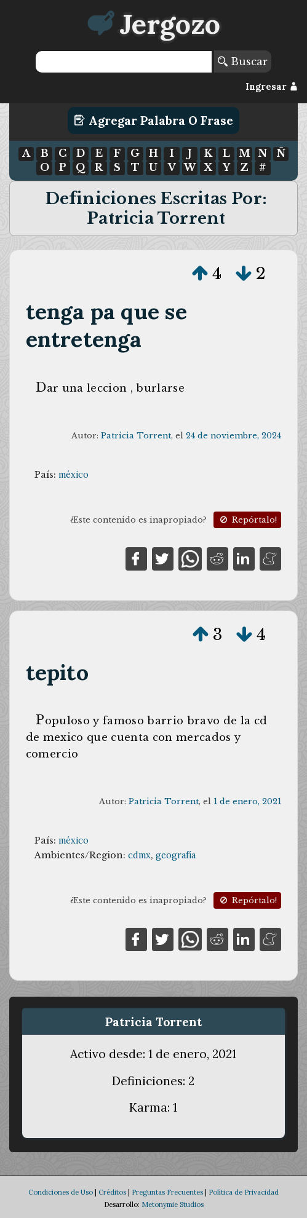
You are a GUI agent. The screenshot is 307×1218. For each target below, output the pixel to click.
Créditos (112, 1192)
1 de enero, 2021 (247, 801)
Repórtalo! (247, 519)
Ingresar (271, 86)
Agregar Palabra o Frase (153, 120)
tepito (57, 672)
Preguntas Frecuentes (167, 1192)
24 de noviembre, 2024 (233, 435)
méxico (73, 474)
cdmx (139, 855)
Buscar (243, 61)
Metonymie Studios (173, 1204)
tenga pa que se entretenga (106, 325)
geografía (176, 855)
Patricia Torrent (136, 435)
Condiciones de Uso (60, 1192)
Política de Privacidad (244, 1192)
